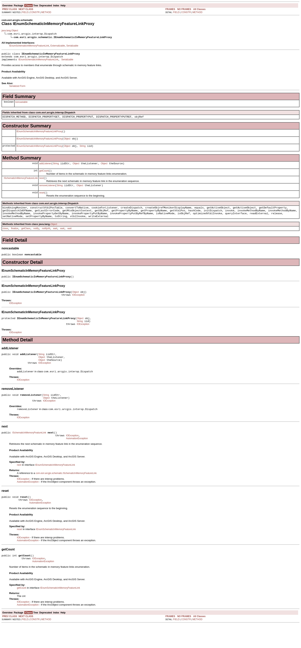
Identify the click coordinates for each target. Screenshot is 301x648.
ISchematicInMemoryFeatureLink (21, 183)
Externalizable (57, 45)
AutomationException (77, 458)
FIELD (25, 12)
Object (67, 142)
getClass (25, 238)
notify (36, 238)
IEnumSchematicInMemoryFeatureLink (29, 45)
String (83, 150)
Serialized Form (17, 87)
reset (41, 199)
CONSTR (35, 12)
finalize (14, 238)
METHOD (46, 12)
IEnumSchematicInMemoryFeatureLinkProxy (39, 134)
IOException (78, 307)
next (41, 184)
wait (55, 238)
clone (5, 238)
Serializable (72, 45)
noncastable (21, 103)
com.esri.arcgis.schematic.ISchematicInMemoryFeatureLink (66, 493)
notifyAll (46, 238)
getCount (44, 176)
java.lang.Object (10, 30)
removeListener (47, 191)
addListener (45, 168)
